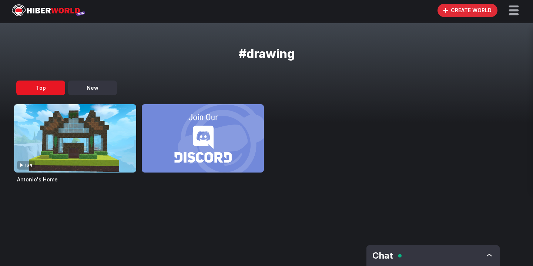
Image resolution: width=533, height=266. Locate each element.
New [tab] (92, 88)
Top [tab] (41, 88)
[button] (513, 10)
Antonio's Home (37, 179)
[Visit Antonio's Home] (75, 138)
